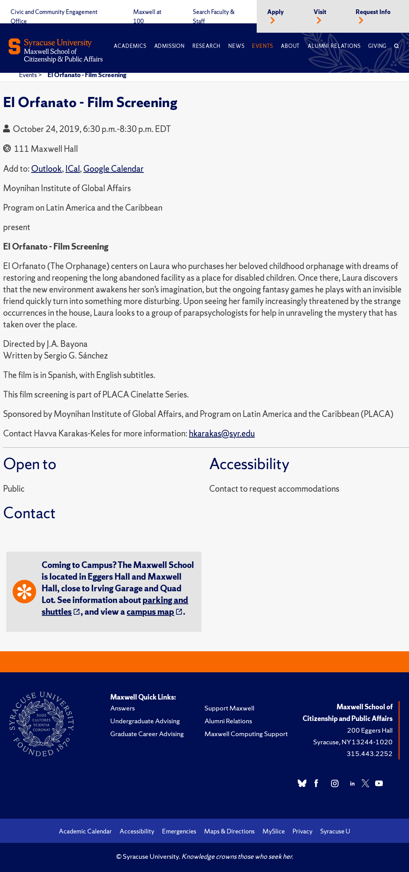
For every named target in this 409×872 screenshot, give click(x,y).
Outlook (46, 168)
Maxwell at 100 (147, 16)
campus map (150, 611)
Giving (377, 46)
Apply (275, 12)
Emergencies (179, 831)
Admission (169, 46)
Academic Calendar (85, 831)
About (290, 46)
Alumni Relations (334, 46)
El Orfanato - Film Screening (87, 74)
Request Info (373, 12)
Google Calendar (113, 168)
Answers (122, 707)
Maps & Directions (229, 831)
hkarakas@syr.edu (222, 433)
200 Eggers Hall (370, 730)
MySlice (274, 831)
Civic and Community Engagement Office (54, 16)
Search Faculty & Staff (213, 16)
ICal (72, 168)
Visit (320, 12)
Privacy (302, 831)
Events (262, 46)
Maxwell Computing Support (246, 733)
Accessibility (137, 831)
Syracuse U (335, 831)
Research (206, 46)
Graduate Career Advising (147, 733)
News (236, 46)
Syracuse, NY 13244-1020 (353, 741)
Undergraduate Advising (145, 720)
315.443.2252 (370, 753)
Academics (130, 46)
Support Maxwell (229, 707)
